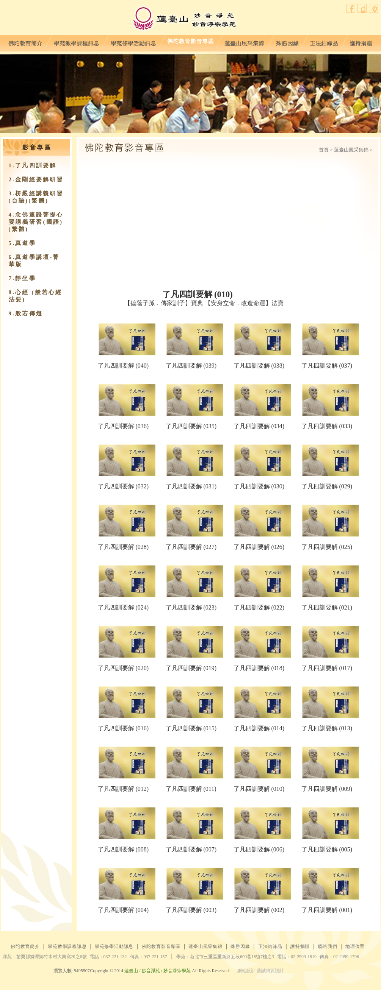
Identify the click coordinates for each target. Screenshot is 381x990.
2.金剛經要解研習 (36, 179)
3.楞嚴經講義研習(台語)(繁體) (36, 197)
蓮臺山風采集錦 (244, 41)
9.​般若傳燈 (26, 313)
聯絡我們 (362, 8)
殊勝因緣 (287, 41)
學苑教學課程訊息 (76, 41)
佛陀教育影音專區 (190, 41)
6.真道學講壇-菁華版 (34, 260)
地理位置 (373, 8)
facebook (351, 8)
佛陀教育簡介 (25, 41)
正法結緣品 (324, 41)
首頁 (324, 150)
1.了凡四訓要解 (33, 165)
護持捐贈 (361, 41)
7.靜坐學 (22, 278)
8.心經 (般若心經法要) (36, 295)
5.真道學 (22, 243)
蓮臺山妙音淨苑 (184, 19)
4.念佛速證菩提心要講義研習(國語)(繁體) (36, 222)
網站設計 (246, 970)
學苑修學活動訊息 (133, 41)
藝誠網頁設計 (270, 970)
